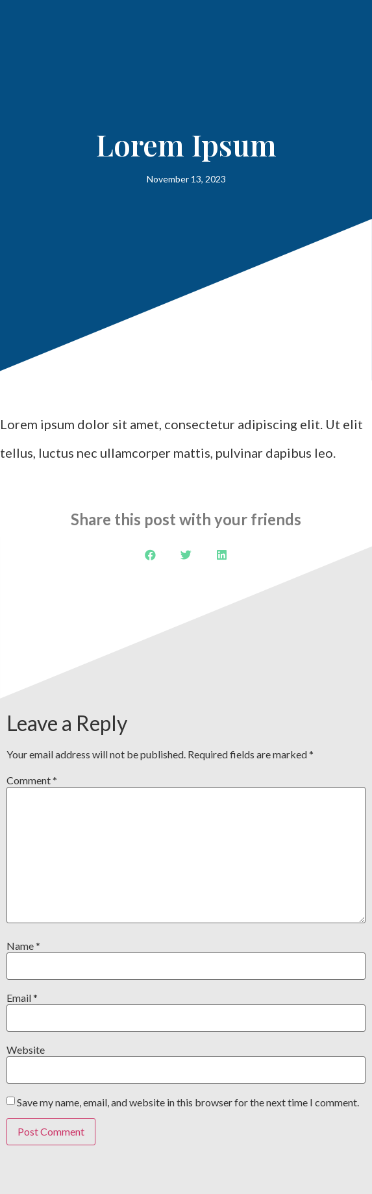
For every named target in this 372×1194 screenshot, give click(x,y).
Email (22, 998)
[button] (150, 554)
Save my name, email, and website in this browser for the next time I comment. (188, 1102)
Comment (31, 780)
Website (25, 1050)
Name (23, 946)
